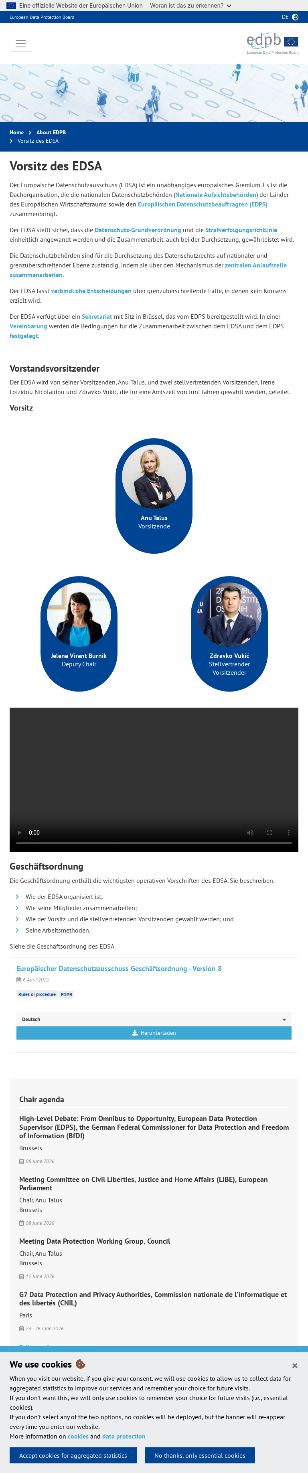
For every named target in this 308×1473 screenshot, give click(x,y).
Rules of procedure (37, 994)
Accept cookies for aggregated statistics (73, 1455)
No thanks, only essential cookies (199, 1455)
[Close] (295, 1365)
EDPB (66, 994)
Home (17, 132)
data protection (124, 1436)
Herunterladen (154, 1032)
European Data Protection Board (42, 17)
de (285, 16)
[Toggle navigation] (21, 44)
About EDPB (51, 132)
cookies (78, 1436)
